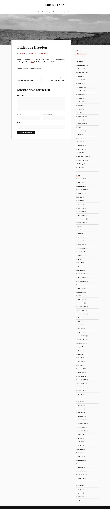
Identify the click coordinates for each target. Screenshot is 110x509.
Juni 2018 (80, 233)
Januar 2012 (80, 303)
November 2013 (81, 281)
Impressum (56, 12)
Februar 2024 (81, 178)
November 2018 (81, 219)
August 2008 (80, 434)
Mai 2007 (79, 489)
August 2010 (80, 347)
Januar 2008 (80, 460)
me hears (79, 83)
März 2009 (80, 409)
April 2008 (80, 449)
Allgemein (80, 69)
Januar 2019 (80, 211)
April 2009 (80, 405)
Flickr (32, 62)
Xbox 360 (79, 167)
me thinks (80, 109)
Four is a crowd (55, 5)
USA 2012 (80, 153)
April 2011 (80, 328)
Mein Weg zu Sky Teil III (58, 80)
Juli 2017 (79, 259)
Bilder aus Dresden (32, 47)
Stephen (22, 53)
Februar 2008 (81, 456)
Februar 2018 (81, 241)
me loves (79, 101)
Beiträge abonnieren (81, 53)
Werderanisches (81, 160)
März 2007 (80, 496)
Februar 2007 (81, 500)
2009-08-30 (33, 53)
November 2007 (81, 467)
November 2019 (81, 189)
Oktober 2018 (81, 222)
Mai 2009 (79, 401)
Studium (79, 138)
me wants (79, 112)
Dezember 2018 (81, 215)
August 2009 (80, 390)
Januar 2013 (80, 292)
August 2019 (80, 193)
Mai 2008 (79, 445)
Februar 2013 (81, 288)
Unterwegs (44, 53)
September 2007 (81, 474)
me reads (79, 105)
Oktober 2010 (81, 339)
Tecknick (79, 142)
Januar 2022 (80, 186)
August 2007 (80, 478)
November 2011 (81, 306)
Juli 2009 (79, 394)
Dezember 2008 (81, 420)
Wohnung (80, 164)
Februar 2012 (81, 299)
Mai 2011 (79, 325)
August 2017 (80, 255)
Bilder (20, 68)
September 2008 (81, 431)
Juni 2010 (80, 354)
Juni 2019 (80, 200)
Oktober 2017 (81, 248)
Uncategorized (81, 145)
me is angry (80, 87)
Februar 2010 (81, 368)
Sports (79, 134)
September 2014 (81, 273)
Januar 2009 (80, 416)
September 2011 (81, 314)
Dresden (33, 68)
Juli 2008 (79, 438)
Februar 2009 (81, 412)
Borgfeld (26, 68)
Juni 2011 (80, 321)
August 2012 (80, 295)
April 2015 (80, 270)
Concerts (79, 76)
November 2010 (81, 336)
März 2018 (80, 237)
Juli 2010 (79, 350)
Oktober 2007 (81, 471)
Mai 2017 (79, 263)
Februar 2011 (81, 332)
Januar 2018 (80, 244)
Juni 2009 (80, 398)
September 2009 (81, 387)
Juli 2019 (79, 197)
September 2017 (81, 252)
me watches (80, 116)
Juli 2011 (79, 317)
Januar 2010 (80, 372)
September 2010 (81, 343)
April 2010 (80, 361)
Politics (79, 120)
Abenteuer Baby (81, 65)
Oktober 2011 (81, 310)
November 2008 (81, 423)
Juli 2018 (79, 230)
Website (19, 122)
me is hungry (80, 90)
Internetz (79, 79)
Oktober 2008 (81, 427)
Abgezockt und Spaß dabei (25, 80)
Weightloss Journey (82, 156)
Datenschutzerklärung (44, 12)
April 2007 (80, 493)
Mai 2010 (79, 358)
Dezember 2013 (81, 277)
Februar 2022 (81, 182)
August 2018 (80, 226)
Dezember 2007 (81, 463)
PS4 (78, 127)
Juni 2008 (80, 442)
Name (19, 114)
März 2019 (80, 204)
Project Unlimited (67, 12)
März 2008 (80, 452)
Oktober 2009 (81, 383)
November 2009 (81, 379)
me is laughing (81, 94)
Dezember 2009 (81, 376)
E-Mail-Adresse (48, 114)
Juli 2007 (79, 482)
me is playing (80, 98)
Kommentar (21, 95)
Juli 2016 (79, 266)
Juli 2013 (79, 284)
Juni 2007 (80, 485)
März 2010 (80, 365)
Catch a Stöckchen (82, 72)
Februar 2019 (81, 208)
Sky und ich (80, 131)
